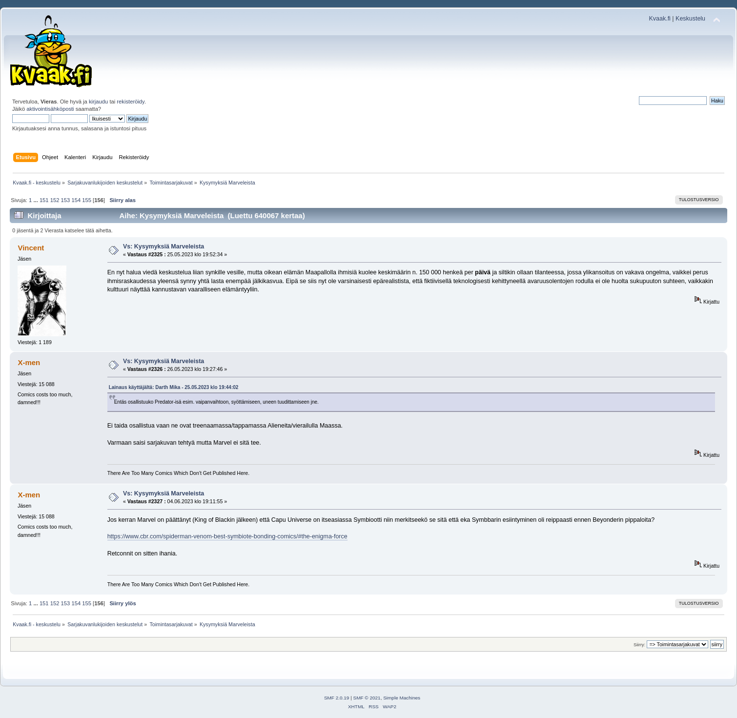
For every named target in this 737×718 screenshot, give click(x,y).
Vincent (31, 248)
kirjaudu (98, 101)
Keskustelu (690, 18)
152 (55, 200)
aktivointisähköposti (50, 109)
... (36, 200)
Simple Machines (401, 697)
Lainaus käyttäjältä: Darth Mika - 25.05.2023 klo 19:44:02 (174, 387)
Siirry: (639, 644)
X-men (29, 362)
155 (86, 200)
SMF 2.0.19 (336, 697)
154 (76, 200)
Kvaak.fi (660, 18)
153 (65, 200)
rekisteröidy (130, 101)
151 (44, 200)
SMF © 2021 (367, 697)
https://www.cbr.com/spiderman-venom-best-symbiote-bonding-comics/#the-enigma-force (227, 536)
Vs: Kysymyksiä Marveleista (163, 246)
